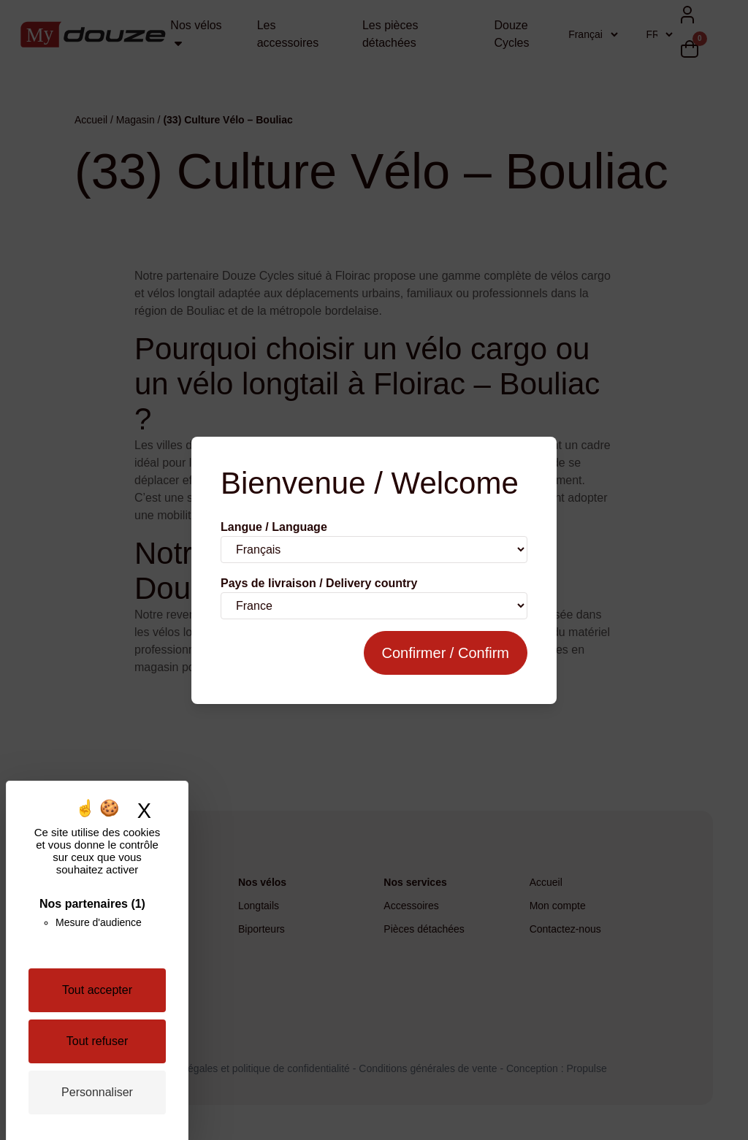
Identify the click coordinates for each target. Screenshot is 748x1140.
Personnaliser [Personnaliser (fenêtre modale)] (97, 1092)
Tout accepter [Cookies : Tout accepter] (97, 990)
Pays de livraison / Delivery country (319, 583)
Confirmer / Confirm (445, 653)
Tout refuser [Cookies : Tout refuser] (97, 1041)
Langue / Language (274, 527)
